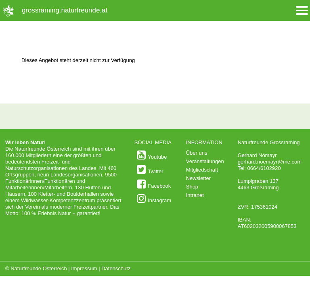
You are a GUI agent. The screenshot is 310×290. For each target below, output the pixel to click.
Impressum (84, 268)
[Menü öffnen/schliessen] (302, 10)
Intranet (195, 195)
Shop (192, 187)
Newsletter (198, 178)
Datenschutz (115, 268)
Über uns (196, 153)
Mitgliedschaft (202, 170)
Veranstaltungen (205, 161)
